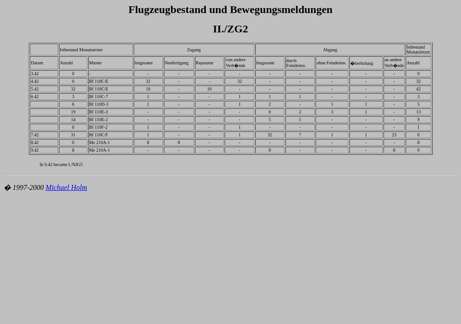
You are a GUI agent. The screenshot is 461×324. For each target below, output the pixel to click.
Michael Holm (66, 187)
